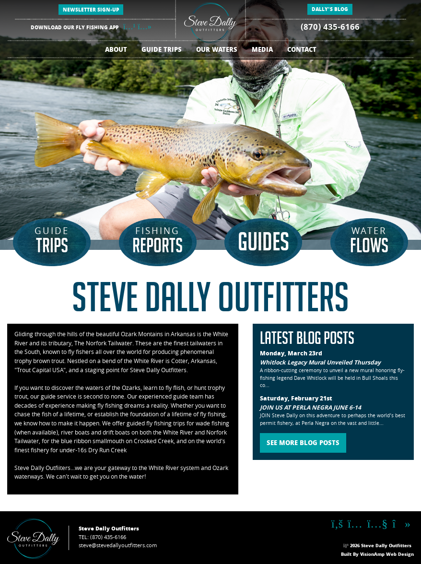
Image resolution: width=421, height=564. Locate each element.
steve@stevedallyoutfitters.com (118, 546)
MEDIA (262, 50)
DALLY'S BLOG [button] (330, 10)
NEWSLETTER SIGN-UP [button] (91, 10)
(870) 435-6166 (330, 28)
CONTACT (301, 50)
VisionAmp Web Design (387, 555)
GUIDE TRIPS (161, 50)
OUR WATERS (216, 50)
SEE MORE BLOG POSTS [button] (303, 443)
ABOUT (116, 50)
